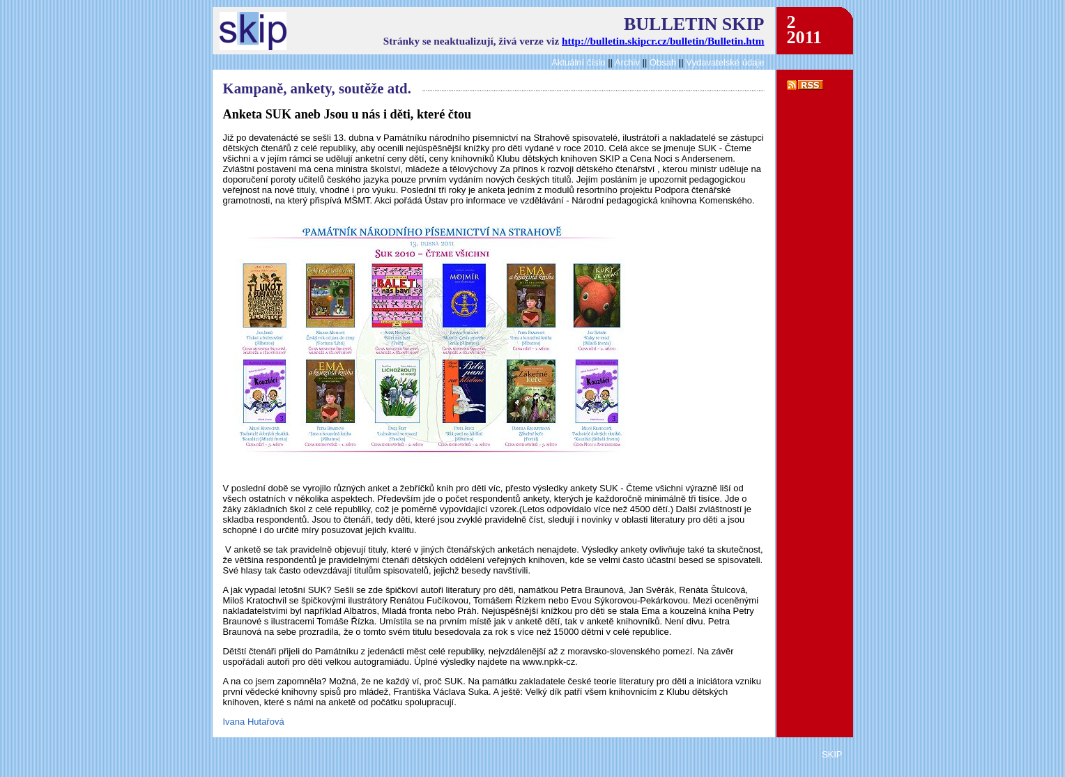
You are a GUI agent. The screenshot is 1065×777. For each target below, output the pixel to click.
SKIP (832, 754)
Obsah (664, 62)
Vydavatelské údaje (725, 62)
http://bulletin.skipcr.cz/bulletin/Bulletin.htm (663, 41)
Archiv (627, 62)
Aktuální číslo (578, 62)
